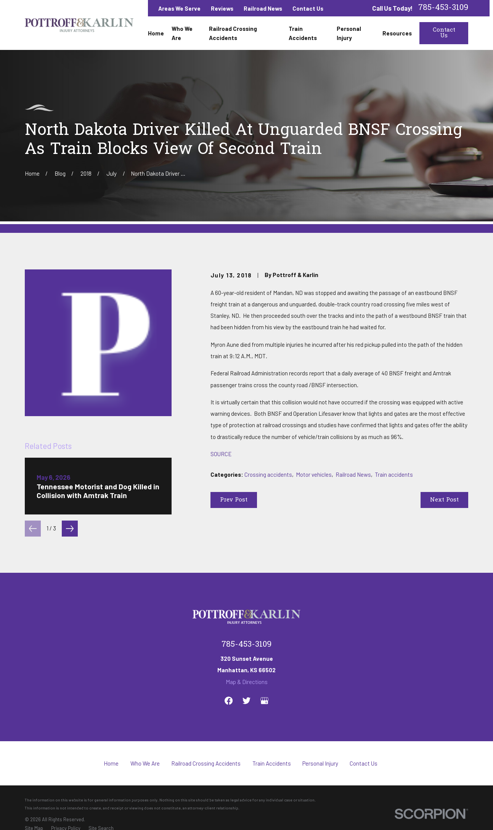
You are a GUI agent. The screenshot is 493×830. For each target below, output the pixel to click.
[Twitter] (246, 701)
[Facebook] (229, 701)
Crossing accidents (268, 474)
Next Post (444, 500)
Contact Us (307, 8)
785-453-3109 (443, 8)
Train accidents (394, 474)
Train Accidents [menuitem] (303, 33)
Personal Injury (320, 763)
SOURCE (221, 453)
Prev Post (233, 500)
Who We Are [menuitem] (182, 33)
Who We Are (145, 763)
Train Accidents (271, 763)
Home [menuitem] (156, 33)
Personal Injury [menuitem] (349, 33)
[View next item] (70, 529)
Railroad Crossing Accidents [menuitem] (233, 33)
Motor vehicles (314, 474)
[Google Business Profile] (264, 701)
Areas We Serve (179, 8)
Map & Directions (247, 681)
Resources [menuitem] (397, 33)
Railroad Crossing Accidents (206, 763)
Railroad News (263, 8)
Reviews (222, 8)
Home (111, 763)
